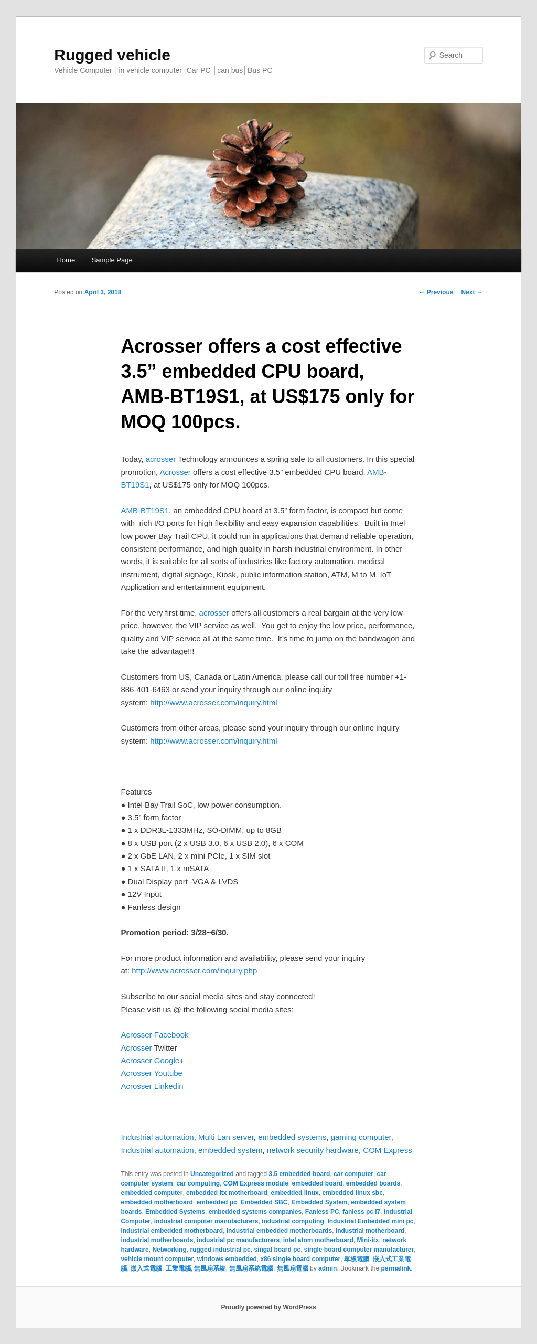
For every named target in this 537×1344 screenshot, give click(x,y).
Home (66, 260)
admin (327, 1268)
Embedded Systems (175, 1211)
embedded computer (151, 1193)
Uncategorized (212, 1174)
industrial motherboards (157, 1240)
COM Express (387, 1150)
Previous (435, 292)
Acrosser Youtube (151, 1072)
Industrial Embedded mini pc (370, 1221)
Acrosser (175, 472)
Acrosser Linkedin (152, 1086)
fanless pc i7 (361, 1211)
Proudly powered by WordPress (268, 1307)
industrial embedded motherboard (172, 1230)
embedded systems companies (255, 1211)
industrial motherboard (370, 1230)
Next (471, 292)
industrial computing (293, 1221)
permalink (396, 1268)
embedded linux (294, 1193)
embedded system (230, 1150)
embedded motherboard (156, 1202)
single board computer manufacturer (359, 1249)
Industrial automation (157, 1137)
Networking (169, 1249)
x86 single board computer (300, 1259)
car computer (353, 1174)
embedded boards (373, 1183)
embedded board (317, 1183)
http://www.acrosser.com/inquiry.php (194, 970)
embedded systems (292, 1137)
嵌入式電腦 (146, 1268)
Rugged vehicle (112, 55)
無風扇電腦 (292, 1268)
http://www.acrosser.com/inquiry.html (213, 702)
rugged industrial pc (220, 1249)
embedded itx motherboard (226, 1193)
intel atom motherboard (318, 1240)
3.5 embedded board (299, 1174)
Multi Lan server (226, 1137)
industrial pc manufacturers (238, 1240)
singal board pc (277, 1249)
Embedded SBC (263, 1202)
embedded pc (216, 1202)
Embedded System (319, 1202)
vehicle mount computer (157, 1259)
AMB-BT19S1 (145, 510)
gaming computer (361, 1137)
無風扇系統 (209, 1268)
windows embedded (227, 1259)
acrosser (161, 458)
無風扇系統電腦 (251, 1268)
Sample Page (112, 260)
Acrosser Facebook (154, 1034)
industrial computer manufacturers (206, 1221)
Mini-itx (368, 1240)
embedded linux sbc (352, 1193)
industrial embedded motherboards (279, 1230)
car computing (198, 1183)
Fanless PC (322, 1211)
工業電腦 (178, 1268)
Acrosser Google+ (152, 1060)
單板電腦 (356, 1259)
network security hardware (313, 1150)
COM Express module (255, 1183)
